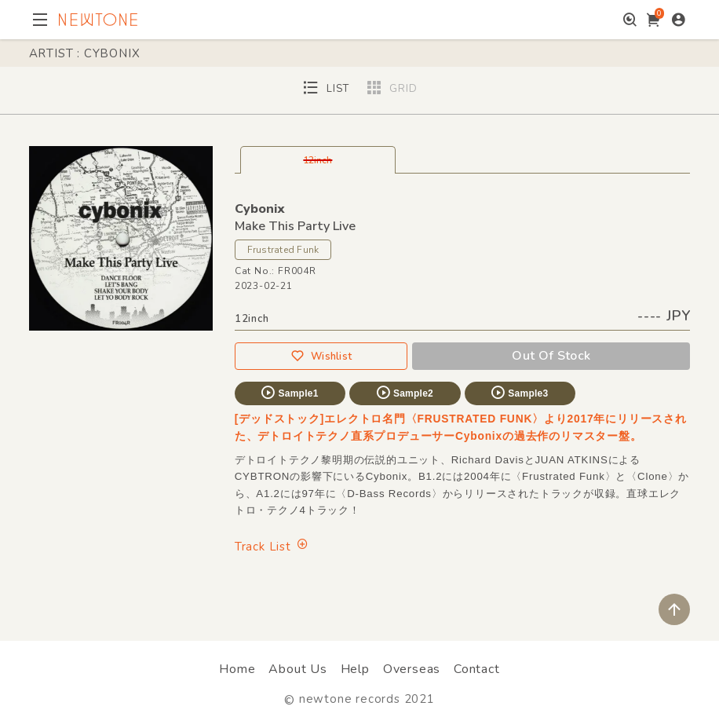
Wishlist (321, 356)
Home (237, 669)
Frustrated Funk (283, 249)
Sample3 (519, 393)
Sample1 (289, 393)
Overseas (411, 669)
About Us (297, 669)
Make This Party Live (295, 226)
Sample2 (404, 393)
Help (355, 669)
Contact (477, 669)
